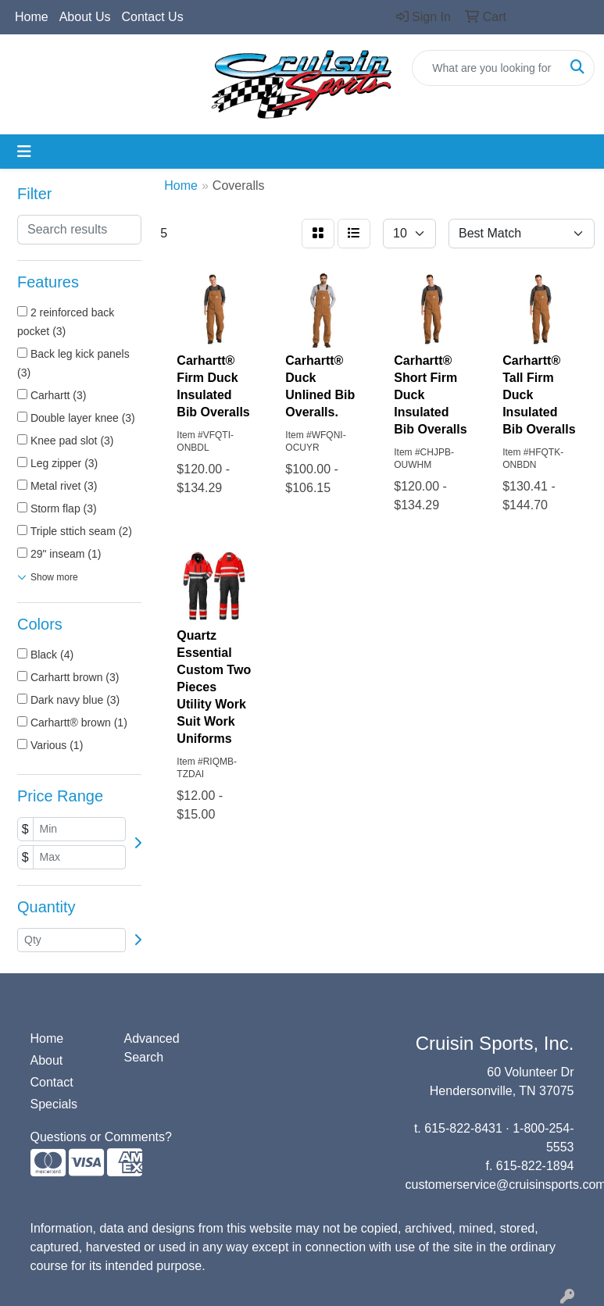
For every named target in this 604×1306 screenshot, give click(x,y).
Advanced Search (152, 1048)
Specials (53, 1104)
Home (31, 16)
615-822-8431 (463, 1128)
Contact (51, 1082)
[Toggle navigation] (24, 151)
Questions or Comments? (101, 1137)
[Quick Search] (487, 68)
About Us (85, 16)
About (46, 1060)
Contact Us (153, 16)
